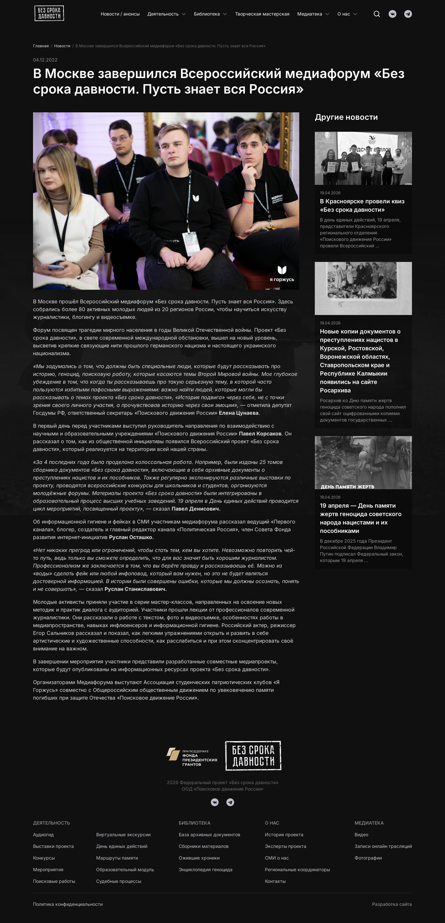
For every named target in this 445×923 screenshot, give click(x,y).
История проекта (284, 834)
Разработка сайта (392, 904)
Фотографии (368, 858)
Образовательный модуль (125, 869)
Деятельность (166, 14)
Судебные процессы (118, 881)
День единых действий (121, 846)
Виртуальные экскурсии (123, 834)
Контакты (275, 881)
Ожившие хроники (199, 858)
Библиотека (210, 14)
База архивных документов (209, 834)
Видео (361, 834)
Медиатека (313, 14)
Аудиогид (43, 834)
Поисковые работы (54, 881)
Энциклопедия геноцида (206, 869)
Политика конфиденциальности (68, 904)
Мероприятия (48, 869)
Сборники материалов (204, 846)
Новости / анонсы (120, 14)
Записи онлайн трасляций (383, 846)
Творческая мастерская (262, 14)
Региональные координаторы (297, 869)
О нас (347, 14)
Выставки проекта (53, 846)
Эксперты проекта (285, 846)
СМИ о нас (277, 858)
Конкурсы (44, 858)
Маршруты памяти (117, 858)
